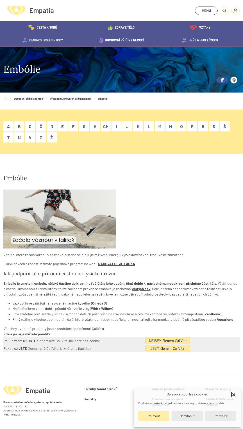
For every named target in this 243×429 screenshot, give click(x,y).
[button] (234, 394)
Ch (106, 126)
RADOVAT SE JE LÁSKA (116, 264)
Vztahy (200, 27)
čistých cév (141, 289)
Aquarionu (225, 319)
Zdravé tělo (121, 27)
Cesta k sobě (42, 27)
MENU (206, 10)
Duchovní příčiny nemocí (121, 40)
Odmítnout (187, 416)
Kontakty (90, 399)
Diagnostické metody (42, 40)
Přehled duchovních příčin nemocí (70, 98)
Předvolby (220, 416)
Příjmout (154, 416)
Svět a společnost (200, 40)
